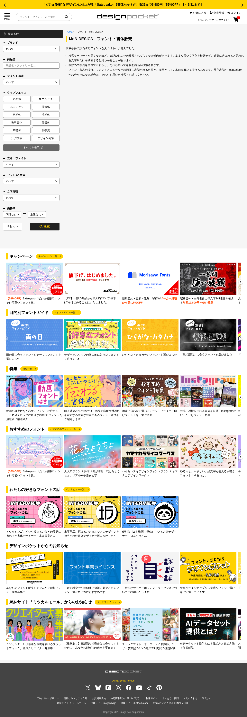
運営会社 (207, 698)
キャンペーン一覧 (47, 256)
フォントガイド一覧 (64, 312)
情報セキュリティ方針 (75, 698)
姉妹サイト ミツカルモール (71, 703)
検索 (45, 226)
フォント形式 (13, 76)
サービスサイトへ (106, 602)
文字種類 (10, 191)
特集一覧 (27, 368)
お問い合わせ (190, 698)
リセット (12, 226)
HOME (69, 32)
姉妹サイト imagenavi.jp (103, 703)
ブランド (10, 42)
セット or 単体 (14, 175)
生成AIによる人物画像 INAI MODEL (171, 703)
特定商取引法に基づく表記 (125, 698)
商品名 (9, 59)
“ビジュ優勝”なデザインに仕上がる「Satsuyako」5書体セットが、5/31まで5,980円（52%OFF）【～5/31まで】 (123, 4)
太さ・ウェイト (14, 158)
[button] (4, 5)
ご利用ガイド (150, 698)
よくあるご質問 (170, 698)
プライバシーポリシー (47, 698)
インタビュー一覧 (75, 489)
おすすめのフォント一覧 (63, 429)
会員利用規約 (99, 698)
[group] (34, 284)
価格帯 (9, 208)
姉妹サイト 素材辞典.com (134, 703)
